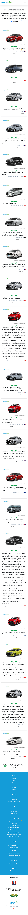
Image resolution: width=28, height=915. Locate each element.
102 (15, 764)
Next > (22, 765)
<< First (4, 764)
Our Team (14, 787)
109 (15, 765)
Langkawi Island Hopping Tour (14, 832)
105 (25, 764)
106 (5, 765)
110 (18, 765)
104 (22, 764)
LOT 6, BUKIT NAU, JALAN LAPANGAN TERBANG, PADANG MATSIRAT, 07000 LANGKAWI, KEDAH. (14, 847)
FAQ (14, 785)
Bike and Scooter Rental (14, 801)
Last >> (14, 767)
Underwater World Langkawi (14, 834)
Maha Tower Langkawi (14, 823)
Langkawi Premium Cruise (14, 821)
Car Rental (14, 797)
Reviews (14, 782)
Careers (14, 789)
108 (11, 765)
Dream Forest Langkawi (14, 825)
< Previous (10, 764)
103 (19, 764)
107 (8, 765)
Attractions (14, 799)
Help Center (14, 813)
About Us (14, 778)
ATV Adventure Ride (14, 836)
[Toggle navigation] (25, 2)
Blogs (14, 780)
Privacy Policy (14, 811)
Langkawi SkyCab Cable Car (14, 827)
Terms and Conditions (14, 809)
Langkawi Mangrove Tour (14, 830)
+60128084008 (14, 871)
